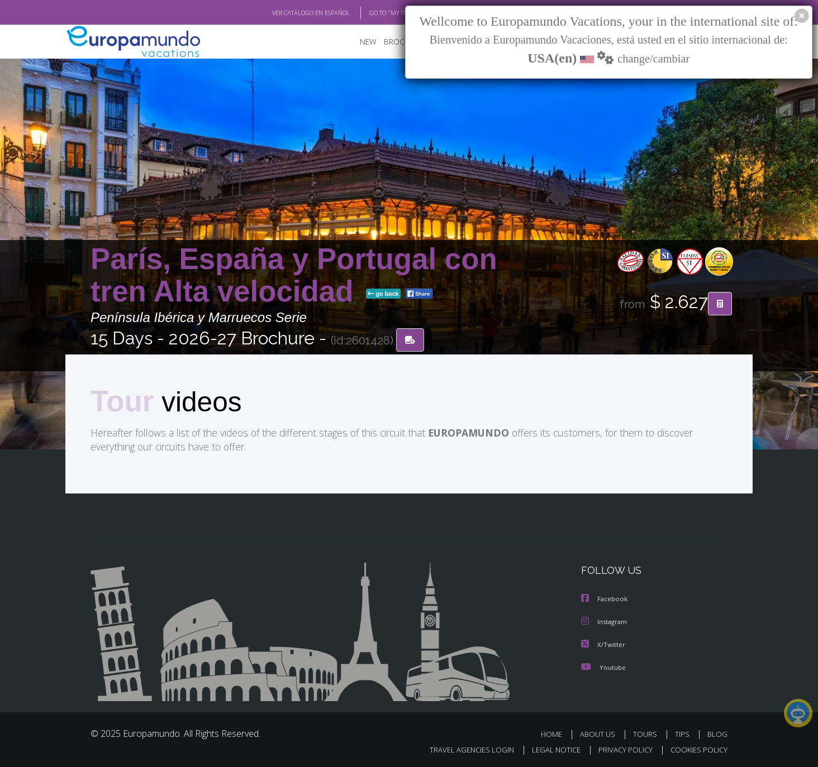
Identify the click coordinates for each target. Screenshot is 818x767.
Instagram (605, 621)
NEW (357, 42)
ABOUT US (600, 732)
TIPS (684, 732)
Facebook (605, 599)
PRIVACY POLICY (620, 748)
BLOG (717, 732)
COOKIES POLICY (696, 748)
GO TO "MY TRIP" (374, 12)
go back (383, 294)
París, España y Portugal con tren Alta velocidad (294, 275)
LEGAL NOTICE (548, 748)
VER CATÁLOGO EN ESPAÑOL (285, 12)
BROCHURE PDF (403, 42)
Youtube (603, 665)
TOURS (647, 732)
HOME (556, 732)
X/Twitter (603, 643)
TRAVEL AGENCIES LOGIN (461, 748)
